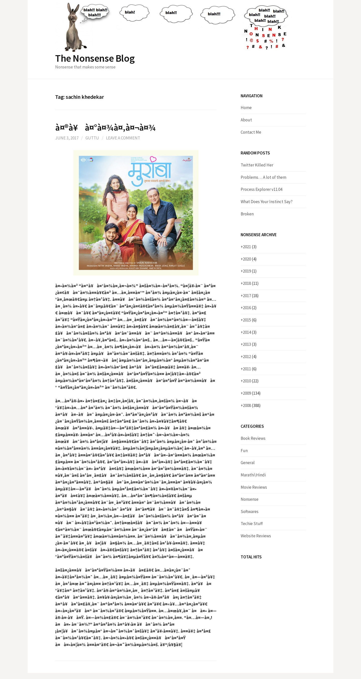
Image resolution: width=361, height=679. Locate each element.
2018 (251, 283)
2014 (250, 332)
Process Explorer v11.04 (261, 189)
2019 (250, 271)
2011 (250, 369)
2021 (250, 246)
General (248, 462)
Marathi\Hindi (253, 475)
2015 (250, 320)
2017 (251, 295)
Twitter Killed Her (257, 165)
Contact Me (251, 132)
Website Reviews (256, 536)
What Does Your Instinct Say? (267, 201)
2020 (250, 259)
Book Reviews (253, 438)
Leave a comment (123, 138)
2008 (252, 405)
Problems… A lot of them (263, 177)
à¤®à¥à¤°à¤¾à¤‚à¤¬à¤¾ (105, 127)
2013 (250, 344)
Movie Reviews (254, 487)
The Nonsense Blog (94, 58)
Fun (244, 450)
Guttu (92, 138)
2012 (250, 356)
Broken (247, 214)
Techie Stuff (252, 523)
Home (246, 107)
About (246, 120)
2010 (251, 381)
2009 (252, 393)
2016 (250, 307)
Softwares (249, 511)
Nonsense (249, 499)
